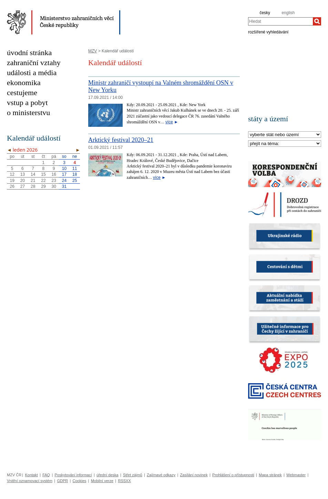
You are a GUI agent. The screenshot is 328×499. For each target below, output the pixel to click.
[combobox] (280, 21)
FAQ (46, 475)
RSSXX (124, 481)
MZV (92, 51)
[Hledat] (317, 21)
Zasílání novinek (194, 475)
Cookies (79, 481)
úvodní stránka (29, 52)
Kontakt (31, 475)
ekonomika (24, 82)
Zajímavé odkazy (161, 475)
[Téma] (284, 144)
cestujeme (22, 92)
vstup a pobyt (27, 102)
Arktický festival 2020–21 (120, 139)
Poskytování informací (73, 475)
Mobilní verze (102, 481)
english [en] (288, 12)
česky (264, 12)
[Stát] (284, 135)
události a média (32, 72)
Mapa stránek (270, 475)
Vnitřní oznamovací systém (29, 481)
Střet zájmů (132, 475)
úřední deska (107, 475)
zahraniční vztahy (34, 62)
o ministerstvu (28, 112)
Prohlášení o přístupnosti (233, 475)
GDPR (62, 481)
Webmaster (296, 475)
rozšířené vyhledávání (268, 32)
